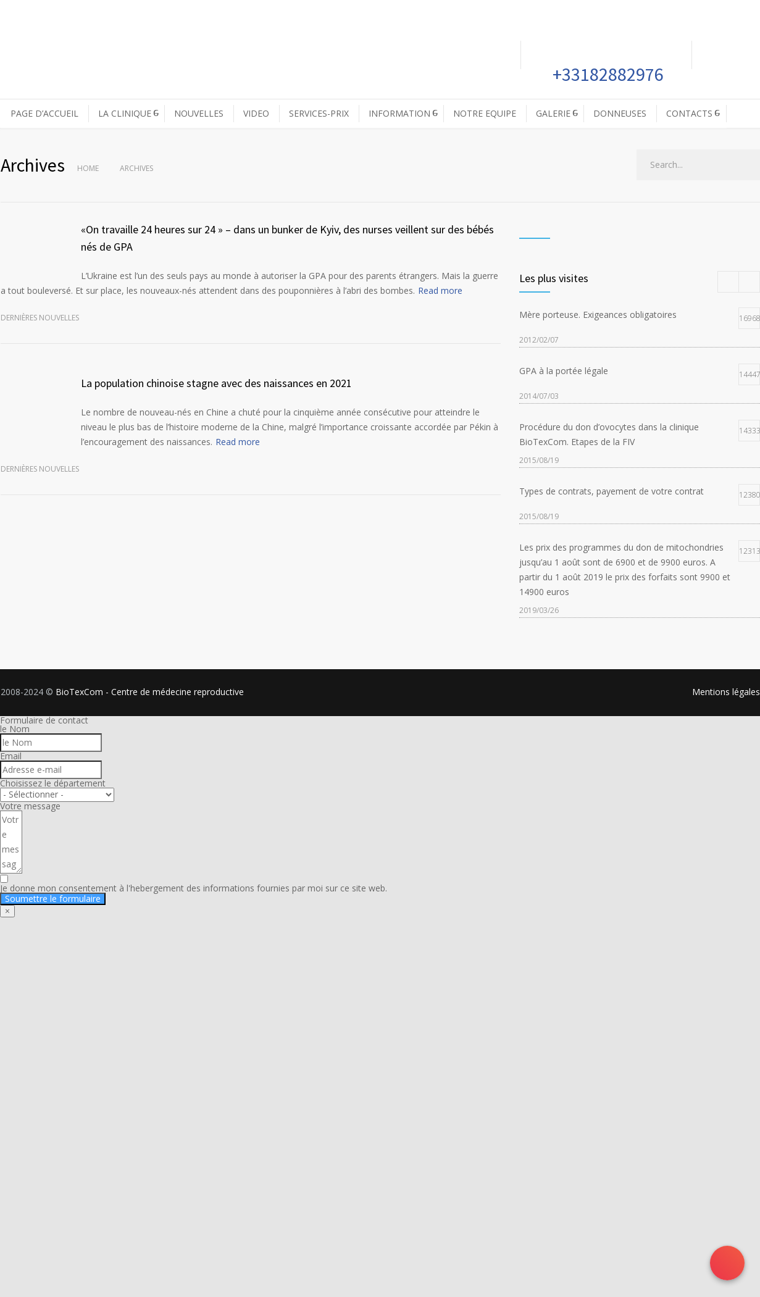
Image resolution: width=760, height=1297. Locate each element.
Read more (440, 290)
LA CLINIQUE (124, 113)
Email (11, 756)
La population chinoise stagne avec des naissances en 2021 (216, 383)
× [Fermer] (7, 911)
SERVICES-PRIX (319, 113)
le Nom (15, 729)
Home (88, 168)
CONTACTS (689, 113)
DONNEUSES (619, 113)
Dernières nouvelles (40, 317)
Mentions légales (726, 692)
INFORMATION (399, 113)
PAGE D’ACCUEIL (44, 113)
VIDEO (256, 113)
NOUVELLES (198, 113)
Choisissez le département (53, 783)
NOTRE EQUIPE (484, 113)
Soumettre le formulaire (53, 898)
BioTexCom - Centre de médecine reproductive (150, 692)
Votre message (30, 806)
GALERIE (553, 113)
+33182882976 (606, 74)
